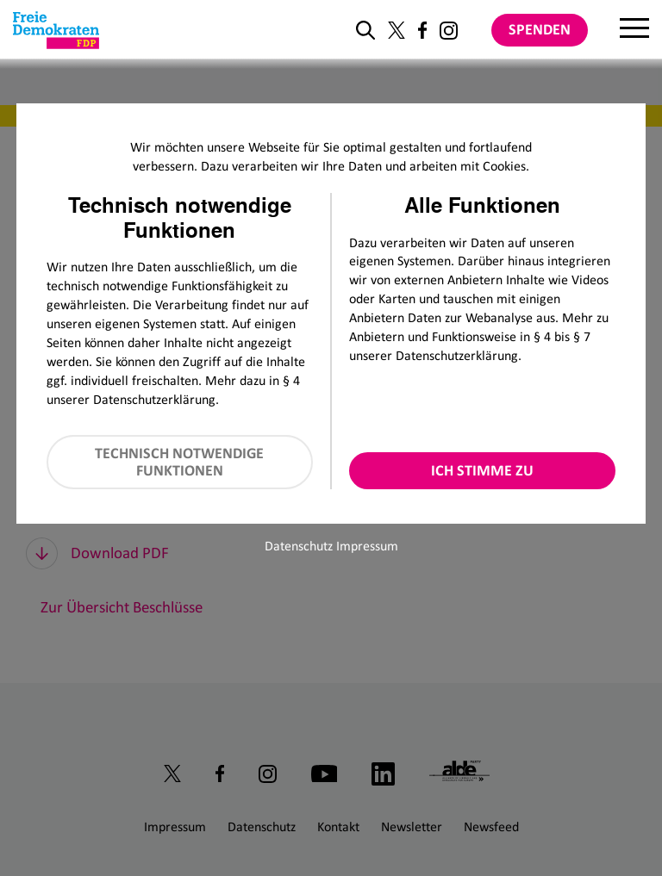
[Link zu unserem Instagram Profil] (449, 31)
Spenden (540, 29)
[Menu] (634, 30)
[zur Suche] (365, 30)
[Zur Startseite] (56, 30)
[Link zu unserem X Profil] (396, 30)
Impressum (367, 545)
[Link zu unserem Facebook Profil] (422, 30)
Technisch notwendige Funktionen (179, 462)
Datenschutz (299, 545)
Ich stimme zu (482, 470)
